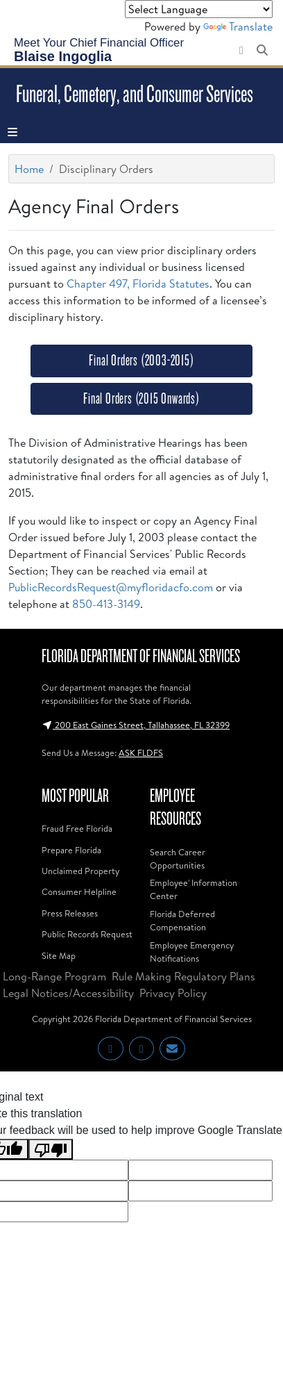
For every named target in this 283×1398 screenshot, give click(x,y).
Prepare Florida (71, 850)
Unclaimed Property (80, 870)
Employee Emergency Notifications (192, 951)
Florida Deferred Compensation (182, 920)
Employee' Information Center (193, 889)
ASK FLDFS (141, 752)
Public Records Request (87, 934)
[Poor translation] (50, 1149)
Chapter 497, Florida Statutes (138, 283)
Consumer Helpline (79, 891)
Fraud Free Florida (77, 828)
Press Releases (70, 913)
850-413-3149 (106, 603)
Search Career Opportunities (177, 858)
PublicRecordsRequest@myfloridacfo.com (110, 587)
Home (29, 168)
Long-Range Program (54, 976)
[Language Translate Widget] (199, 9)
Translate (238, 26)
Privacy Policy (173, 993)
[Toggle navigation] (12, 132)
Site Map (59, 955)
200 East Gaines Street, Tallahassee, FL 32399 (136, 724)
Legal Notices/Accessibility (68, 993)
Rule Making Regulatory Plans (183, 976)
